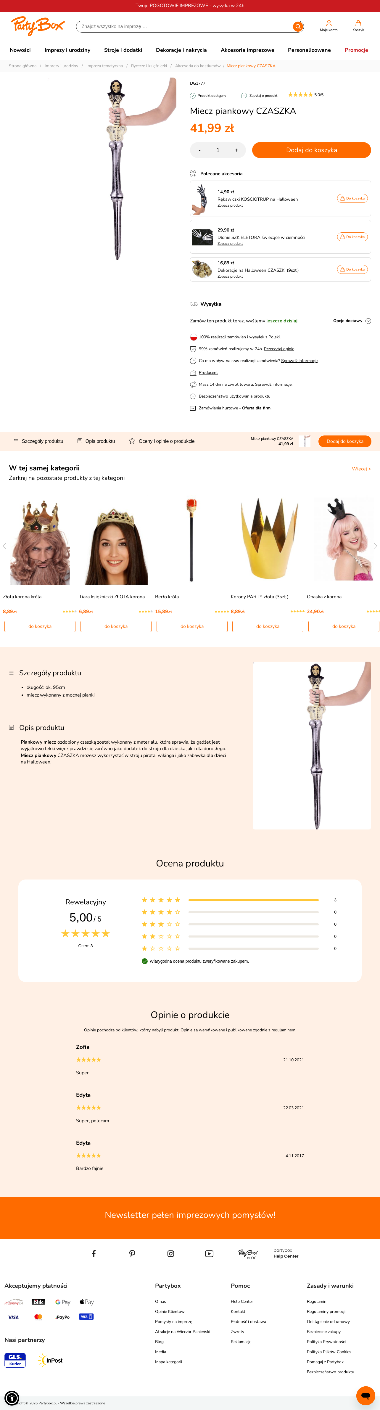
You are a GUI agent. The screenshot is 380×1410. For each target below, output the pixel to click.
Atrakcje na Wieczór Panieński (182, 1332)
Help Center (242, 1301)
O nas (160, 1301)
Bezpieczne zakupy (324, 1332)
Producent (208, 372)
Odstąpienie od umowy (328, 1321)
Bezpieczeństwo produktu (330, 1372)
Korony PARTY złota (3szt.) (260, 597)
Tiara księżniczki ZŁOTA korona (112, 597)
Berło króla (167, 597)
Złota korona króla (22, 597)
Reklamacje (241, 1342)
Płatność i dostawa (248, 1321)
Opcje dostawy (347, 321)
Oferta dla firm (256, 408)
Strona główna (22, 66)
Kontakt (238, 1311)
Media (160, 1352)
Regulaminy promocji (326, 1311)
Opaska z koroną (324, 597)
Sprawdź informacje (299, 361)
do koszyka (39, 626)
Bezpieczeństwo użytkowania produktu (234, 396)
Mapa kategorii (168, 1362)
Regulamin (316, 1301)
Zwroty (237, 1332)
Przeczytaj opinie (279, 349)
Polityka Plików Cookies (329, 1352)
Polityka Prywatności (326, 1342)
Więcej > (361, 469)
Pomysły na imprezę (173, 1321)
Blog (159, 1342)
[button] (12, 1398)
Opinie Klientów (170, 1311)
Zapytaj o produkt (263, 95)
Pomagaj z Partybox (325, 1362)
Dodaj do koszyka (311, 150)
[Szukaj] (185, 27)
